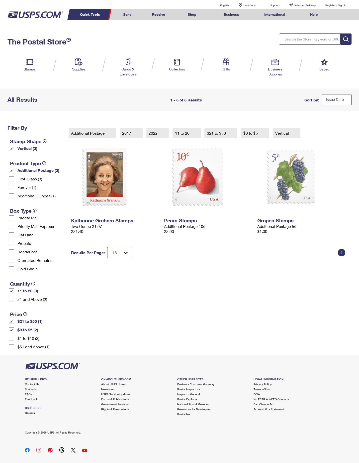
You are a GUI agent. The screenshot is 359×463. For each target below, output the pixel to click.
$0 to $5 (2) (27, 329)
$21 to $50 (217, 133)
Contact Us (32, 384)
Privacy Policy (263, 384)
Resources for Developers (194, 409)
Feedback (31, 399)
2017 (127, 133)
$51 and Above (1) (33, 346)
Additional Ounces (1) (36, 195)
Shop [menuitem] (192, 14)
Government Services (115, 404)
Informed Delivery (305, 5)
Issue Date (335, 99)
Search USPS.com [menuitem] (337, 14)
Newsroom (108, 389)
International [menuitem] (274, 14)
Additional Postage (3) (38, 170)
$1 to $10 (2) (28, 338)
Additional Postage (88, 133)
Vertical (282, 133)
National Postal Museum (193, 404)
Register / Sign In (335, 5)
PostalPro (183, 414)
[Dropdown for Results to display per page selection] (119, 252)
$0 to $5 (251, 133)
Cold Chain (27, 268)
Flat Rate (25, 234)
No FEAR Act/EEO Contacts (271, 399)
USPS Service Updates (115, 394)
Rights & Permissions (115, 409)
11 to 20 (182, 133)
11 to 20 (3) (27, 290)
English (219, 5)
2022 (154, 133)
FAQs (28, 394)
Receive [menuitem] (158, 14)
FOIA (257, 394)
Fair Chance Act (264, 404)
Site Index (31, 389)
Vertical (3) (27, 148)
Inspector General (188, 394)
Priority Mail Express (35, 226)
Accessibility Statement (269, 409)
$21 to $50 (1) (30, 321)
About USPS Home (113, 384)
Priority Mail (28, 217)
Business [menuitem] (231, 14)
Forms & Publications (115, 399)
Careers (30, 413)
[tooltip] (45, 141)
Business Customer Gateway (195, 384)
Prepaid (24, 243)
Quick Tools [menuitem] (90, 14)
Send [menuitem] (127, 14)
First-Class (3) (29, 178)
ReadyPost (27, 251)
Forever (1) (26, 187)
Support (275, 5)
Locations (250, 5)
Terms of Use (262, 389)
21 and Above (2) (32, 299)
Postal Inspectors (188, 389)
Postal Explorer (187, 399)
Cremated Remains (34, 260)
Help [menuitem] (314, 14)
